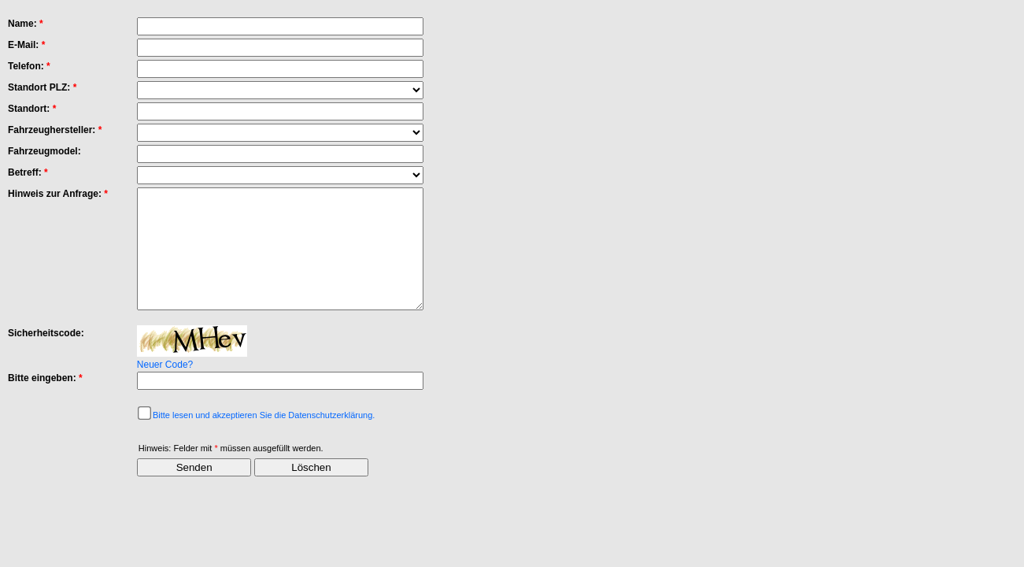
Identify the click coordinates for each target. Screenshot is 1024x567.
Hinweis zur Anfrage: (58, 193)
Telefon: (29, 66)
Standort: (32, 108)
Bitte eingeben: (45, 401)
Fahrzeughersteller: (55, 129)
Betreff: (28, 172)
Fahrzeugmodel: (44, 151)
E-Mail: (26, 44)
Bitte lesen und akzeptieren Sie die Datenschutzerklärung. (264, 438)
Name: (25, 23)
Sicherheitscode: (46, 356)
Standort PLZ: (42, 87)
